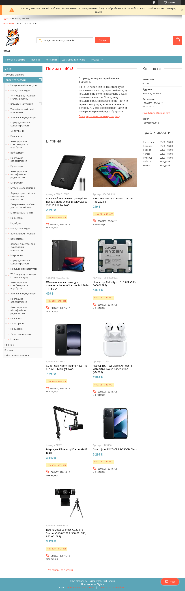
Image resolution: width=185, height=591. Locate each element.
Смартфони (17, 130)
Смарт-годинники (20, 334)
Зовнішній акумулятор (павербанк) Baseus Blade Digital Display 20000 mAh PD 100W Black (67, 202)
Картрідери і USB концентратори (20, 124)
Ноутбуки (15, 223)
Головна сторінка (15, 59)
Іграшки (15, 339)
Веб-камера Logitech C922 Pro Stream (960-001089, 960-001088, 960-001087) (66, 533)
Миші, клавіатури (20, 90)
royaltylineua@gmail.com (156, 113)
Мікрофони (16, 182)
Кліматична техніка (21, 103)
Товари (95, 59)
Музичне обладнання (22, 187)
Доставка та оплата (73, 59)
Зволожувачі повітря (22, 233)
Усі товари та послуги (60, 569)
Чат (170, 581)
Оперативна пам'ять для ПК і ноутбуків (22, 206)
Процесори (16, 217)
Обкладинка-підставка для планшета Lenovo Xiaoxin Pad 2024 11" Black (67, 285)
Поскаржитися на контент (81, 587)
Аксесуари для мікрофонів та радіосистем (18, 174)
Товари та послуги (15, 79)
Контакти (51, 59)
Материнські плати (21, 212)
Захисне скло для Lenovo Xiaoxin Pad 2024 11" (113, 200)
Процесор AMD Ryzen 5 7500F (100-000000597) (114, 284)
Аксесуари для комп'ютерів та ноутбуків (19, 144)
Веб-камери (17, 152)
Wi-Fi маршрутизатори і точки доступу (23, 97)
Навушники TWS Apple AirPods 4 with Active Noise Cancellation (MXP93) (112, 369)
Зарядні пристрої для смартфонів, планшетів (22, 196)
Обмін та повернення (17, 355)
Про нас (35, 59)
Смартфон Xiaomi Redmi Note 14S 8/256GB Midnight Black (66, 367)
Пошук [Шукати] (102, 40)
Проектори (16, 166)
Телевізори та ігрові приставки (22, 110)
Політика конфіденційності (112, 587)
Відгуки (9, 350)
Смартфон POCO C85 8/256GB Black (115, 449)
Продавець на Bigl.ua (92, 584)
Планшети (16, 136)
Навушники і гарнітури (23, 85)
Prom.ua (110, 581)
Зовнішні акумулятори (23, 117)
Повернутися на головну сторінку (99, 116)
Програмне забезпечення (18, 159)
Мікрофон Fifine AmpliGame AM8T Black (66, 451)
